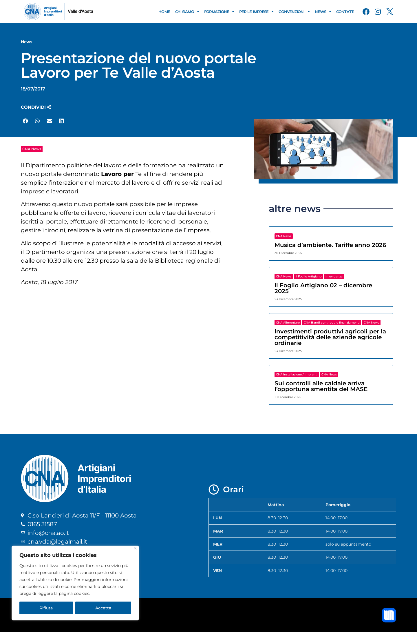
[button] (36, 107)
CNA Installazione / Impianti (296, 374)
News (323, 11)
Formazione (219, 11)
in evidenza (334, 276)
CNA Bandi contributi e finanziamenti (332, 322)
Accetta (103, 608)
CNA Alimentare (288, 322)
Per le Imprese (256, 11)
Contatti (345, 11)
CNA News (31, 149)
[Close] (135, 548)
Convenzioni (294, 11)
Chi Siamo (187, 11)
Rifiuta (46, 608)
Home (164, 11)
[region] (75, 583)
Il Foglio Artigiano (308, 276)
